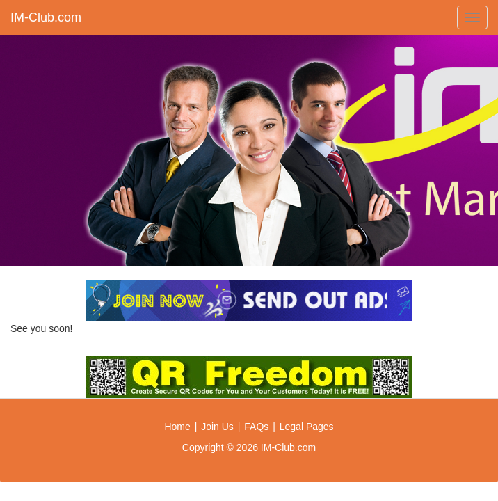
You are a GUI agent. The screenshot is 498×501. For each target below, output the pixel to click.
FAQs (256, 426)
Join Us (217, 426)
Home (177, 426)
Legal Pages (307, 426)
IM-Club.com (45, 17)
